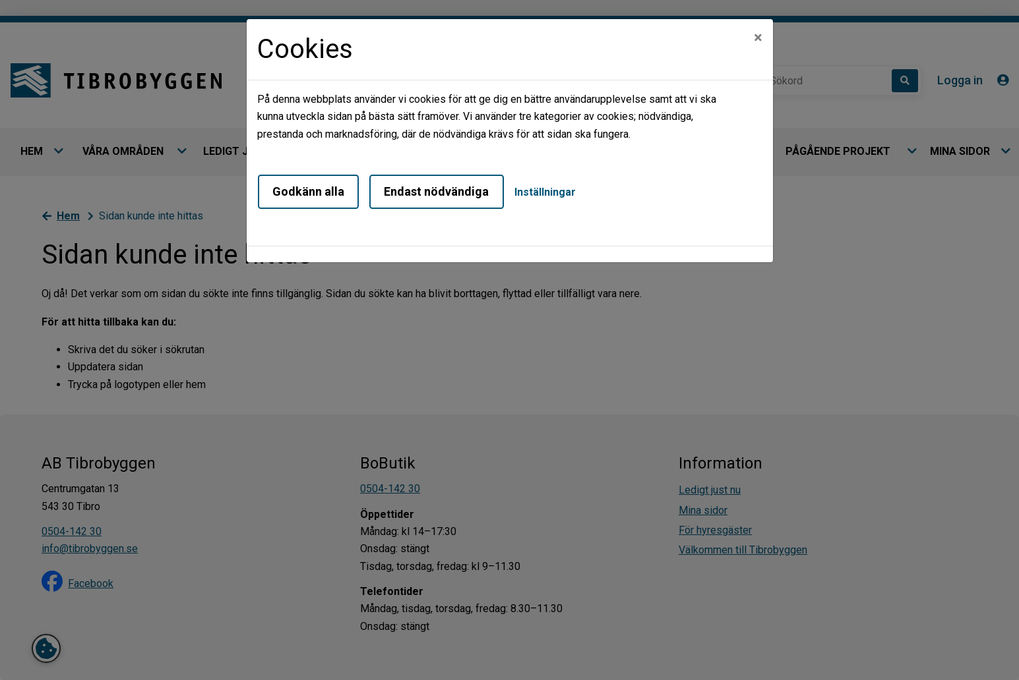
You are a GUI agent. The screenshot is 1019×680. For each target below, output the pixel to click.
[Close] (758, 37)
